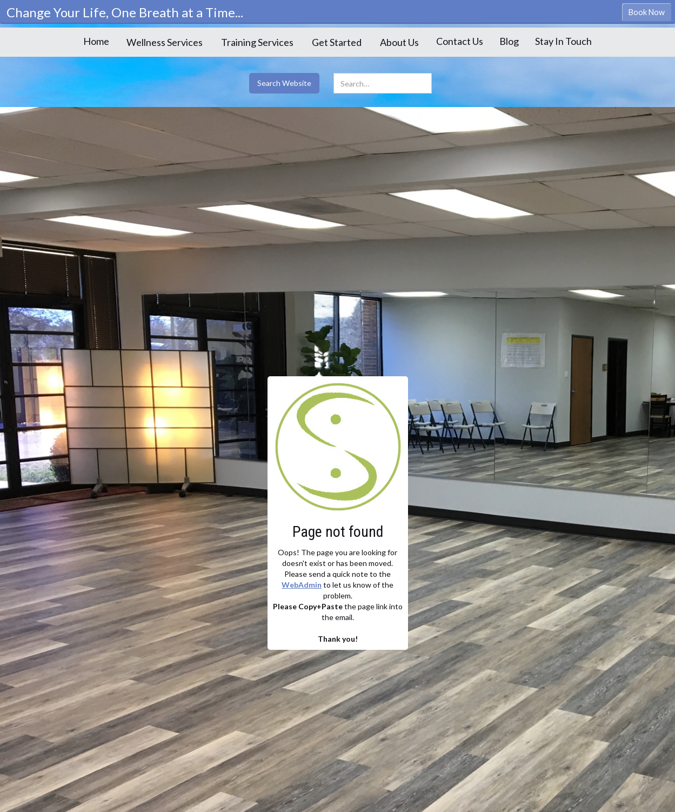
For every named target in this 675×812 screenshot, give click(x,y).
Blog (509, 41)
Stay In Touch (563, 41)
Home (96, 41)
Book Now (647, 12)
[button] (164, 42)
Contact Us (459, 41)
